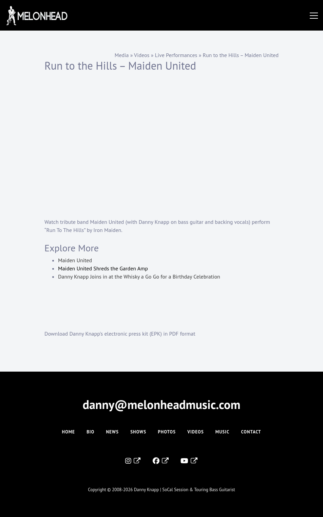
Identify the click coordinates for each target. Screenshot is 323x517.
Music (222, 432)
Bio (90, 432)
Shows (138, 432)
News (112, 432)
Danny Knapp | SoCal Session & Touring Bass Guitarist (184, 490)
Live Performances (176, 55)
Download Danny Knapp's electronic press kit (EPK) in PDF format (119, 333)
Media (122, 55)
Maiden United (75, 260)
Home (68, 432)
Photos (167, 432)
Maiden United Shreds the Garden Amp (103, 268)
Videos (141, 55)
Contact (251, 432)
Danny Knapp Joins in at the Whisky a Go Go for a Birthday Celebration (139, 276)
